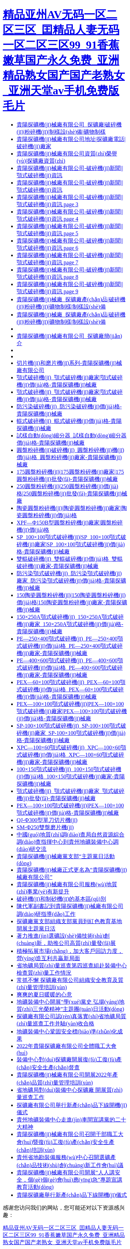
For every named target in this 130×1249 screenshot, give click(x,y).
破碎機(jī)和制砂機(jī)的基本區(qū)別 (61, 899)
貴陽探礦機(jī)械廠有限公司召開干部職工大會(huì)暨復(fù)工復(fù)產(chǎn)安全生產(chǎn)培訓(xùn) (70, 1142)
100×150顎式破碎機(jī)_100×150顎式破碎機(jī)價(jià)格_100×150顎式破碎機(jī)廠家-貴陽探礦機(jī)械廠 (71, 776)
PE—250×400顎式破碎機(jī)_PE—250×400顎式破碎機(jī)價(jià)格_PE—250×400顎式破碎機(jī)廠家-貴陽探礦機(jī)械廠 (70, 646)
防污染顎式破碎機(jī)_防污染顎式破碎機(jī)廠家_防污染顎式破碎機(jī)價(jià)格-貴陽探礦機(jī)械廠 (71, 580)
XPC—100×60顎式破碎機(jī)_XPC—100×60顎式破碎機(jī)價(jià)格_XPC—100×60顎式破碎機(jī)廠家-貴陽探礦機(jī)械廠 (71, 755)
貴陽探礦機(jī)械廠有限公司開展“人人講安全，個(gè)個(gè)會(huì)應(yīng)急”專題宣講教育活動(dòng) (69, 1180)
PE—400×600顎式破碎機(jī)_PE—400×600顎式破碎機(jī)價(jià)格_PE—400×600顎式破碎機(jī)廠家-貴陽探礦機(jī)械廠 (70, 667)
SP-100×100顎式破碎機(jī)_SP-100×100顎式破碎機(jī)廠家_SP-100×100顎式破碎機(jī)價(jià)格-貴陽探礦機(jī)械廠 (71, 733)
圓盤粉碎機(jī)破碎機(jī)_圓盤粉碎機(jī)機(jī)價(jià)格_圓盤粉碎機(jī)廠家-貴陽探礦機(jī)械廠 (70, 457)
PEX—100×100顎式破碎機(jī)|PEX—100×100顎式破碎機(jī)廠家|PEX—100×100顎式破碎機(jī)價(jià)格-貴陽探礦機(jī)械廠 (72, 711)
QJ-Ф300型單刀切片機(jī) (47, 820)
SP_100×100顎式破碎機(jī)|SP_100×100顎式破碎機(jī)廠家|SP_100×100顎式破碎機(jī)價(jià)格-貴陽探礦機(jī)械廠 (71, 544)
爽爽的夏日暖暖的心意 (44, 994)
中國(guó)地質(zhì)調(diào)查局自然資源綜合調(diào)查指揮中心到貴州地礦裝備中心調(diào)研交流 (70, 842)
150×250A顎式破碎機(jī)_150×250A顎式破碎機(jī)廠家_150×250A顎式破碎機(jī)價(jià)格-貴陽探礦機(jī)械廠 (70, 624)
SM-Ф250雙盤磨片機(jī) (45, 827)
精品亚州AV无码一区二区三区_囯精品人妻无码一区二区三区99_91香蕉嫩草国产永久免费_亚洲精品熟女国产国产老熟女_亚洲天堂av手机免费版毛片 (64, 60)
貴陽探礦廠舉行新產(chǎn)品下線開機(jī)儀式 (72, 1195)
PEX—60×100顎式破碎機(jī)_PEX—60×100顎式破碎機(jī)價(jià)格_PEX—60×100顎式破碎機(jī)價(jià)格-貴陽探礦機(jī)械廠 (71, 689)
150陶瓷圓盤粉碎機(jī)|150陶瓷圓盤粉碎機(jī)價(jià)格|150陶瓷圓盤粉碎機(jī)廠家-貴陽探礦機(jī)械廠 (72, 602)
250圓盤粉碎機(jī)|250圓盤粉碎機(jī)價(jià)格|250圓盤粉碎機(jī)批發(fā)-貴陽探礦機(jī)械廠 (72, 493)
